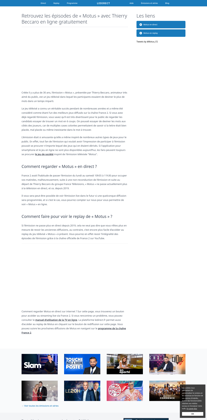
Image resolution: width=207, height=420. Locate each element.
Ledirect (103, 3)
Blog (167, 3)
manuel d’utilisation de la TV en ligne (56, 319)
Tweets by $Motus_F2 (147, 41)
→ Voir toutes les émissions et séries (40, 405)
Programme (72, 3)
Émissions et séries (149, 3)
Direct (43, 3)
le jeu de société (44, 154)
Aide (132, 3)
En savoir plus (192, 409)
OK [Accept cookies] (192, 414)
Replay (56, 3)
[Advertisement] (75, 57)
